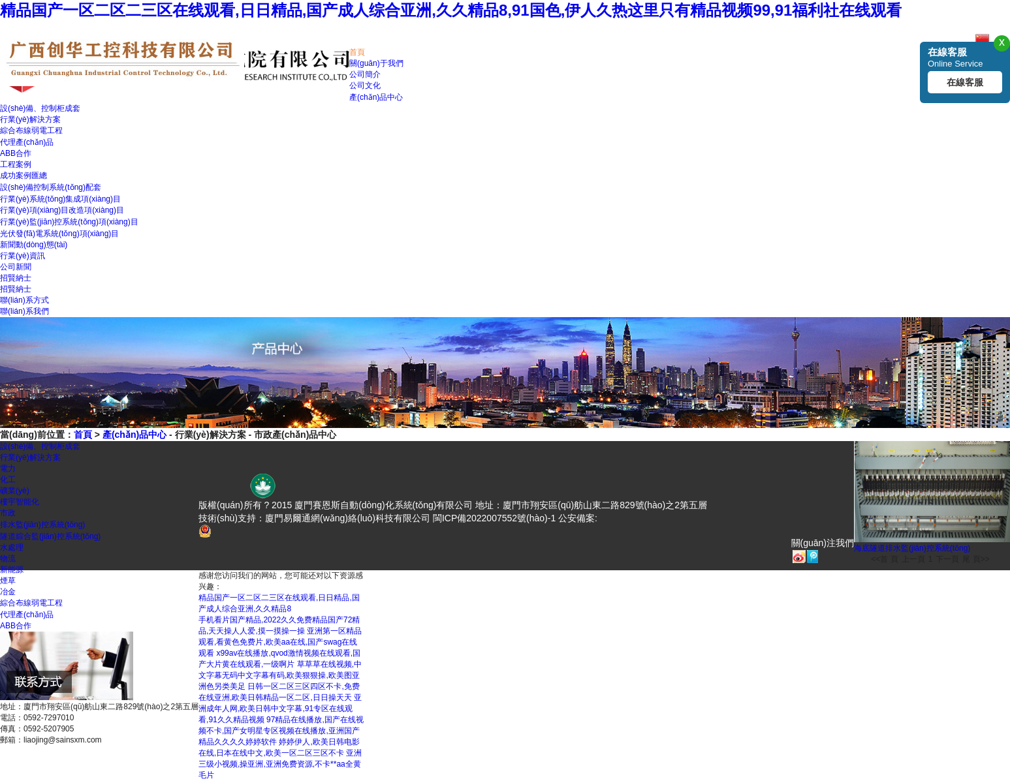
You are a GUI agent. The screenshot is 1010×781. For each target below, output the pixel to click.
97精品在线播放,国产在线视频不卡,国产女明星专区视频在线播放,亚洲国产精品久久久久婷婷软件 (281, 730)
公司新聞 (15, 266)
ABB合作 (15, 153)
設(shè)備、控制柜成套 (40, 108)
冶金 (8, 591)
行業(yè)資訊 (22, 255)
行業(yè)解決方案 (30, 119)
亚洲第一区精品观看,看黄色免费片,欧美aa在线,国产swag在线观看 (280, 642)
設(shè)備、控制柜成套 (40, 446)
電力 (8, 468)
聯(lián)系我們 (24, 311)
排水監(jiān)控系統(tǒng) (42, 524)
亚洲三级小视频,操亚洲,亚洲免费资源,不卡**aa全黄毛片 (280, 764)
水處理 (12, 547)
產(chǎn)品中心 (376, 97)
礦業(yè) (14, 490)
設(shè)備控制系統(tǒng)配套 (50, 187)
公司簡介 (365, 74)
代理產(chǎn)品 (27, 142)
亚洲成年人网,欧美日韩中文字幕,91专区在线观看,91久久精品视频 (280, 708)
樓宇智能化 (19, 501)
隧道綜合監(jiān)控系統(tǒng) (50, 536)
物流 (8, 558)
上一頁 (913, 559)
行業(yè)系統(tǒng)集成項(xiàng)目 (60, 199)
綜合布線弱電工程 (31, 130)
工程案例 (15, 164)
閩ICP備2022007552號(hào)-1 (494, 518)
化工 (8, 479)
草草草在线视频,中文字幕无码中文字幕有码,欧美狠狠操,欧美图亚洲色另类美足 (280, 675)
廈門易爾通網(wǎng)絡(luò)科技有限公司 (347, 518)
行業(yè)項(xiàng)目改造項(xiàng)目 (62, 210)
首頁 (357, 52)
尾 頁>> (975, 559)
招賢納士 (15, 278)
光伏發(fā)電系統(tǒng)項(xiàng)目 (59, 233)
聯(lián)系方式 (24, 300)
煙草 (8, 580)
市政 (8, 512)
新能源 (12, 569)
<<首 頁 (884, 559)
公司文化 (365, 85)
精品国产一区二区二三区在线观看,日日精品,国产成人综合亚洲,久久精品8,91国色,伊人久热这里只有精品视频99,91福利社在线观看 (451, 10)
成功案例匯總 (23, 175)
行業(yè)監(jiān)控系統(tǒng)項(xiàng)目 (69, 221)
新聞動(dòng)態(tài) (33, 244)
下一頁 (947, 559)
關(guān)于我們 (376, 63)
